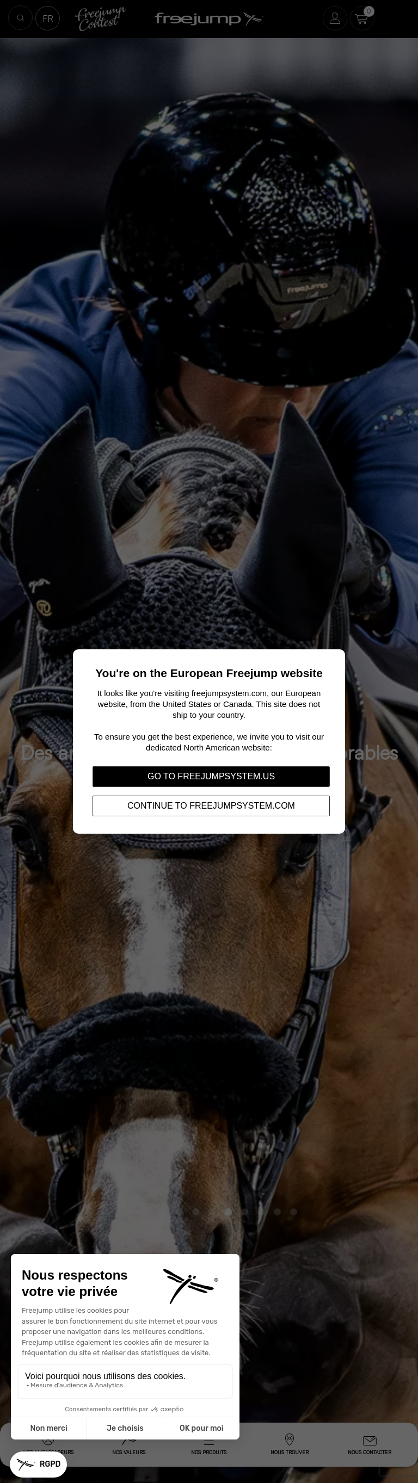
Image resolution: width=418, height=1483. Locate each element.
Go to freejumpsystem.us (211, 776)
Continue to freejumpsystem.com (211, 805)
